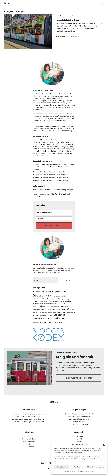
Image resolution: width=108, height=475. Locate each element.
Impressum (89, 471)
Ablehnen (77, 467)
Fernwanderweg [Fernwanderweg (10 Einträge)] (38, 300)
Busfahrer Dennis (79, 423)
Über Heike (79, 438)
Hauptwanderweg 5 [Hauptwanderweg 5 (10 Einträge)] (40, 303)
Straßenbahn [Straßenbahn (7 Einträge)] (71, 314)
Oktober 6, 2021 (67, 36)
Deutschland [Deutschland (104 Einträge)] (42, 297)
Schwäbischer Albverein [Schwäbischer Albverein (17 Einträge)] (57, 311)
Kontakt (79, 440)
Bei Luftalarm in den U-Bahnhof (28, 418)
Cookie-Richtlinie (70, 471)
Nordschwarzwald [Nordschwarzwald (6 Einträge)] (56, 305)
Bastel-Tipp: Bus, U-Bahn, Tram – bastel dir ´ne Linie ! (29, 421)
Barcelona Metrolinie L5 (41, 140)
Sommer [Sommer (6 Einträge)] (35, 314)
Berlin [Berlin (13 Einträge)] (58, 293)
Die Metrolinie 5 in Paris (48, 144)
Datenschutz (81, 471)
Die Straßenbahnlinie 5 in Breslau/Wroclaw (48, 149)
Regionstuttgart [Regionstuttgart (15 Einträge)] (39, 307)
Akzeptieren (61, 467)
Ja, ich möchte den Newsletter (78, 380)
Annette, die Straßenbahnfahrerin (79, 418)
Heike (35, 172)
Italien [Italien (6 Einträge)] (54, 303)
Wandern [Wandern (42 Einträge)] (47, 324)
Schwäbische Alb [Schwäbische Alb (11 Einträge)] (39, 311)
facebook (48, 470)
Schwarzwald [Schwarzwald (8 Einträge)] (64, 307)
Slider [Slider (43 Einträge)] (71, 310)
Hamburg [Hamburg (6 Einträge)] (66, 300)
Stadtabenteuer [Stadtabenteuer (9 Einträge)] (60, 314)
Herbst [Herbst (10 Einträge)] (49, 303)
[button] (104, 444)
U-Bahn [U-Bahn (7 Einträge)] (64, 320)
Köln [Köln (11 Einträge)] (61, 303)
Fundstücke (42, 131)
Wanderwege (39, 129)
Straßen (29, 446)
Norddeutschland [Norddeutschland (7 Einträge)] (45, 305)
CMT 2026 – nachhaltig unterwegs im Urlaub (56, 147)
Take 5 (59, 131)
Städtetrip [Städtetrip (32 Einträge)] (59, 316)
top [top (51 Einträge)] (59, 320)
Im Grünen (61, 126)
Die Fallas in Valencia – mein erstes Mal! (54, 172)
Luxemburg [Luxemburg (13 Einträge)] (67, 303)
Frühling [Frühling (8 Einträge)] (60, 300)
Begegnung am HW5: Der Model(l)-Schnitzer (53, 150)
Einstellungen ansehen (95, 467)
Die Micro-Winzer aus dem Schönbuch (79, 415)
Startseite (36, 126)
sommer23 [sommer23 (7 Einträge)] (41, 314)
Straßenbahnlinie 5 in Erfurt (69, 20)
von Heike (59, 36)
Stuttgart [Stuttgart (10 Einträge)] (50, 317)
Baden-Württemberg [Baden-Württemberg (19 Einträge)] (46, 293)
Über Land (51, 131)
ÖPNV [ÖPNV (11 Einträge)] (60, 324)
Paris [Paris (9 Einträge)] (63, 305)
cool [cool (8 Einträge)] (62, 293)
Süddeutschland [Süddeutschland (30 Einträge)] (42, 320)
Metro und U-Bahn (29, 440)
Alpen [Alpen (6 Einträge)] (34, 293)
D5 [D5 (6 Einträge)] (65, 293)
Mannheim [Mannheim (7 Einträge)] (36, 305)
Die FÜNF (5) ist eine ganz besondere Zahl (29, 423)
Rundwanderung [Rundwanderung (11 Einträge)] (53, 307)
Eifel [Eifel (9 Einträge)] (65, 297)
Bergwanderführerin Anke (79, 426)
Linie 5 (8, 3)
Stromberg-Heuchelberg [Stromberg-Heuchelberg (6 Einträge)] (39, 317)
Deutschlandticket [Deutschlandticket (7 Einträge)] (58, 297)
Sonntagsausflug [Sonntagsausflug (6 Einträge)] (50, 314)
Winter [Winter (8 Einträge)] (56, 324)
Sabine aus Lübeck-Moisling (79, 421)
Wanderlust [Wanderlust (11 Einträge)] (37, 324)
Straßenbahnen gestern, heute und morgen (29, 415)
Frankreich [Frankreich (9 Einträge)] (54, 300)
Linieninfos (59, 16)
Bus (46, 129)
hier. (40, 109)
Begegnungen (68, 131)
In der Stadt (51, 126)
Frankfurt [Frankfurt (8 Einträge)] (47, 300)
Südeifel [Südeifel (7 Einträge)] (54, 320)
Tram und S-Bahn (70, 16)
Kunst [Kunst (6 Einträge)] (57, 303)
